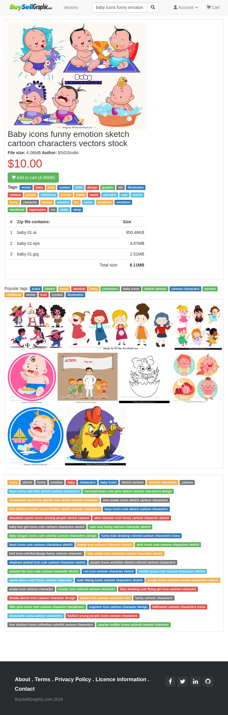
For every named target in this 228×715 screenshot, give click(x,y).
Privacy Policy (73, 679)
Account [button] (185, 7)
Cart (213, 7)
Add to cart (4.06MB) (33, 177)
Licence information (121, 679)
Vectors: (71, 7)
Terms (42, 679)
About (22, 679)
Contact (25, 689)
